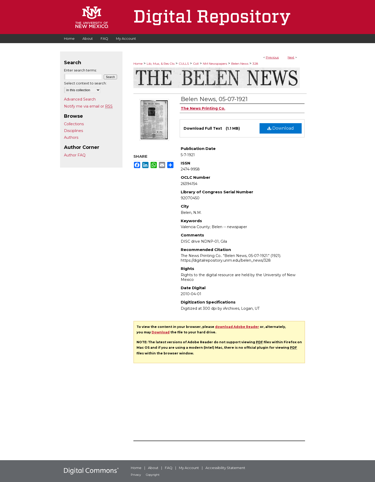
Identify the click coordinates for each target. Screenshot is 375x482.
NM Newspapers (215, 63)
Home (138, 63)
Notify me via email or (88, 106)
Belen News (239, 63)
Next (291, 57)
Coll (196, 63)
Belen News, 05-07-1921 (214, 99)
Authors (71, 137)
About (153, 468)
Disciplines (73, 130)
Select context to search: (85, 83)
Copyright (152, 475)
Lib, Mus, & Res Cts (160, 63)
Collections (74, 124)
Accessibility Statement (225, 468)
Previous (272, 57)
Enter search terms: (80, 70)
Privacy (136, 475)
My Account (189, 468)
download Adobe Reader (237, 327)
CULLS (184, 63)
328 (255, 63)
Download (280, 128)
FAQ (168, 468)
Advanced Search (80, 99)
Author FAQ (75, 155)
